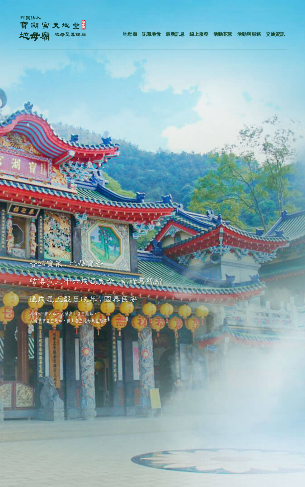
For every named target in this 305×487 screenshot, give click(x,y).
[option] (152, 243)
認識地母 (151, 34)
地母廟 (130, 34)
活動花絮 (222, 34)
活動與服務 (249, 34)
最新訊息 (175, 34)
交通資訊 (275, 34)
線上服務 (198, 34)
